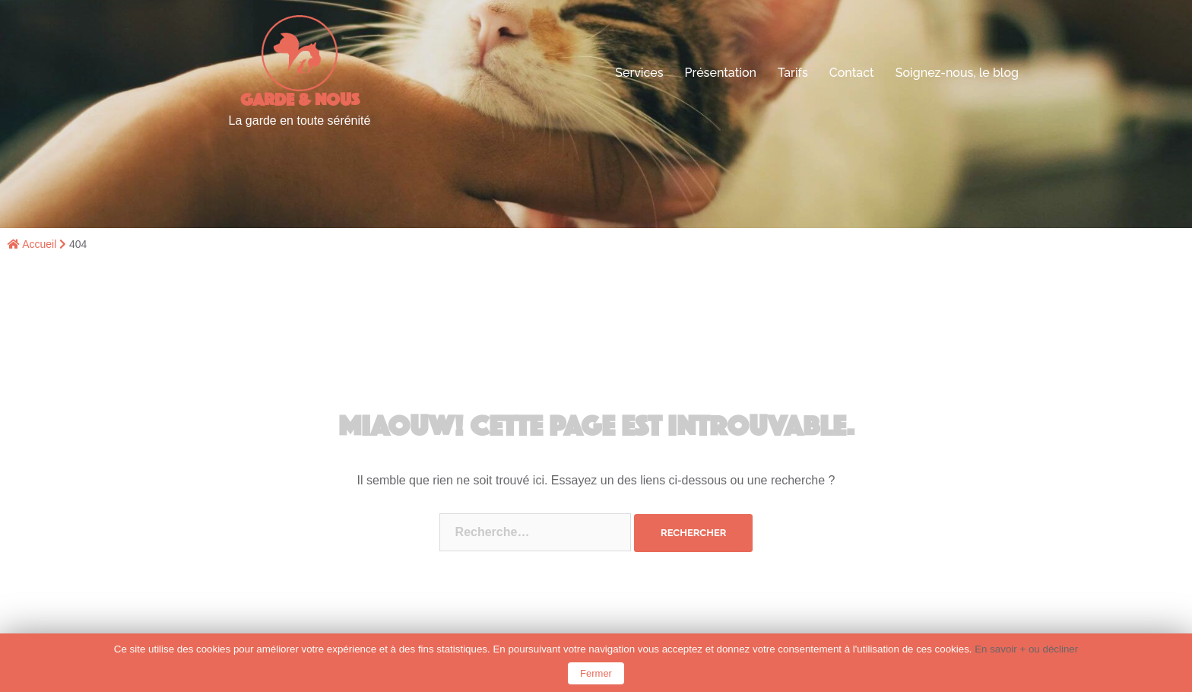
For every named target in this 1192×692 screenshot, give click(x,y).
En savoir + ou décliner (1026, 649)
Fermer (596, 673)
